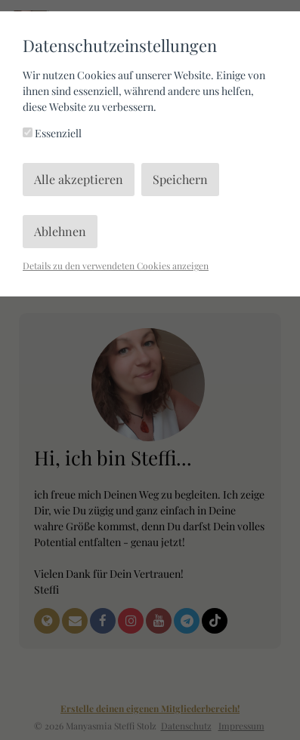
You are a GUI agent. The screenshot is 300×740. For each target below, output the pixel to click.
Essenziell (52, 133)
